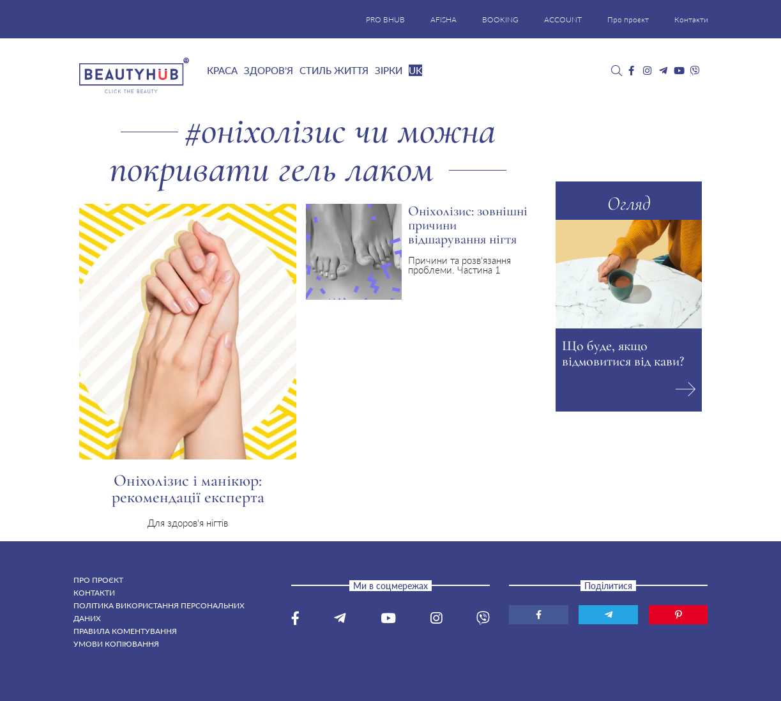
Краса (222, 70)
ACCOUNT (563, 19)
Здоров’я (268, 70)
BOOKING (500, 19)
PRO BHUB (385, 19)
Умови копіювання (116, 644)
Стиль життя (334, 70)
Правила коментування (125, 631)
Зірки (388, 70)
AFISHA (443, 19)
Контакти (691, 19)
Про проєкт (628, 19)
